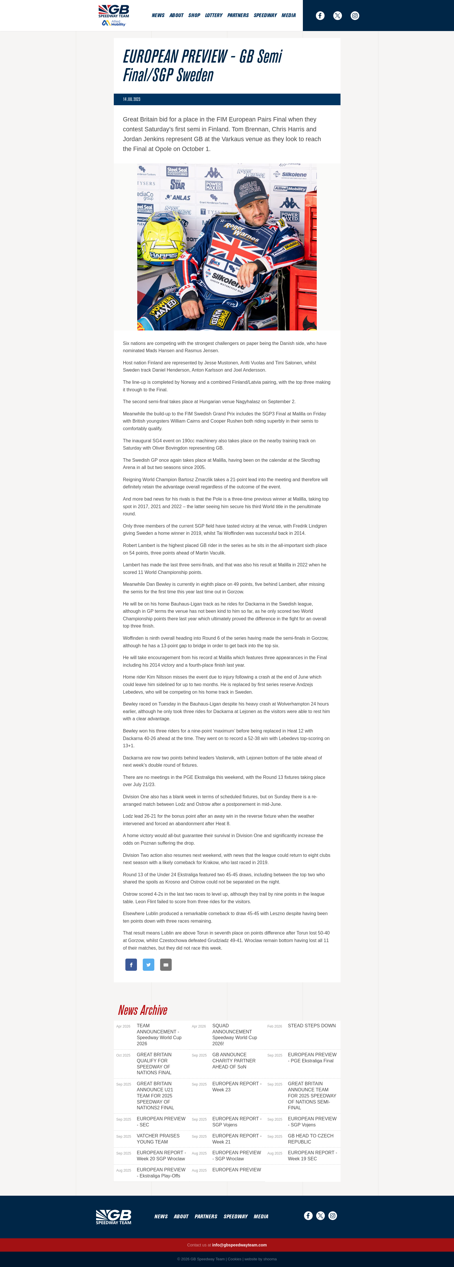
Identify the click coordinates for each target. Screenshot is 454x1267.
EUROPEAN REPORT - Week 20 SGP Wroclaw (151, 1155)
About (176, 15)
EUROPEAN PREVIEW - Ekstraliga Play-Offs (151, 1172)
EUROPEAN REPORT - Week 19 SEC (302, 1155)
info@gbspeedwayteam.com (239, 1245)
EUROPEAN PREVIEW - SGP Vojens (302, 1121)
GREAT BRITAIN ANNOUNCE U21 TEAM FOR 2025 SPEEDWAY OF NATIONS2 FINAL (145, 1095)
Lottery (213, 15)
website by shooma (260, 1259)
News (158, 15)
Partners (237, 15)
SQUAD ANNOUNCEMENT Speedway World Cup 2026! (224, 1034)
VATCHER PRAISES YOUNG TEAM (148, 1138)
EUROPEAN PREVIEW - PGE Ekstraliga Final (302, 1057)
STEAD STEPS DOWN (302, 1025)
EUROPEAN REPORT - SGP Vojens (227, 1121)
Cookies (234, 1259)
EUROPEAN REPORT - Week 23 (227, 1086)
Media (288, 15)
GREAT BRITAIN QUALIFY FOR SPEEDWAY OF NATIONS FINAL (144, 1063)
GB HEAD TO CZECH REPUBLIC (301, 1138)
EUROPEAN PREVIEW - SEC (151, 1121)
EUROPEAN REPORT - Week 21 (227, 1138)
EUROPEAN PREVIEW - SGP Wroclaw (226, 1155)
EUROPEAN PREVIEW (226, 1170)
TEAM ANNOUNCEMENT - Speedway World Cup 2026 (149, 1034)
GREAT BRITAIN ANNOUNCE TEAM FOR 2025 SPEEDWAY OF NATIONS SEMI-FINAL (302, 1095)
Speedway (265, 15)
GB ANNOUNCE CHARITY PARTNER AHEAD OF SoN (224, 1060)
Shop (193, 15)
